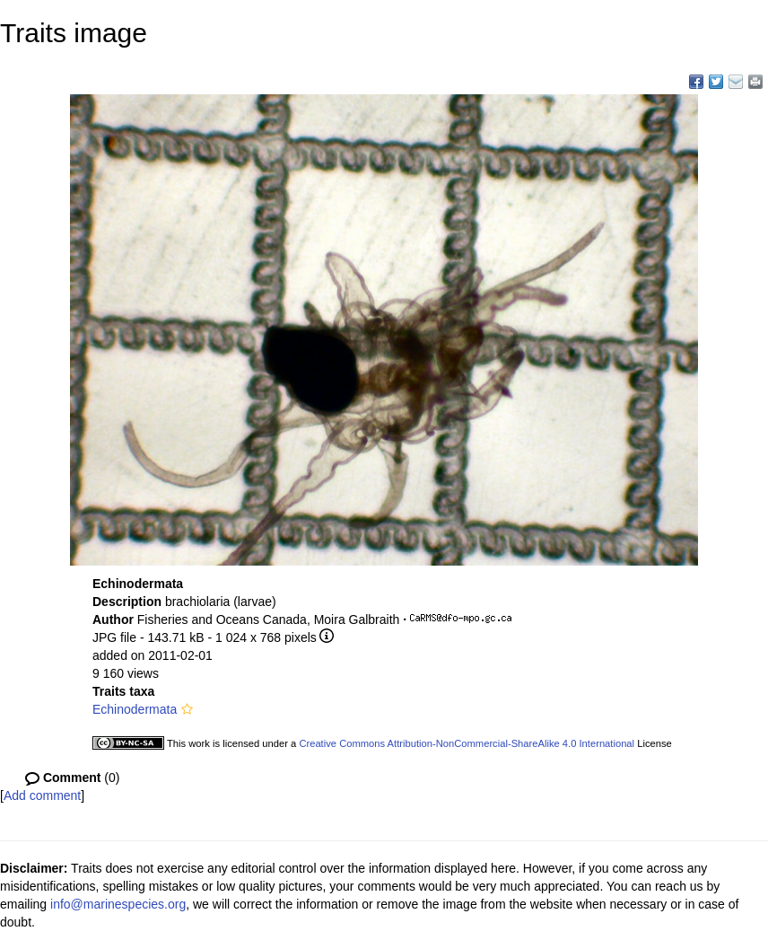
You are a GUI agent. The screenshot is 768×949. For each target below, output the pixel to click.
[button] (187, 709)
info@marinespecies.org (118, 904)
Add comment (42, 795)
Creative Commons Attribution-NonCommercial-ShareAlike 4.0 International (466, 743)
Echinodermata (134, 709)
